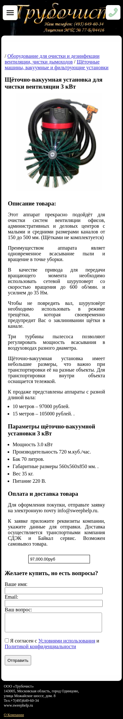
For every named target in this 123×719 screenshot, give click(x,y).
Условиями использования (66, 640)
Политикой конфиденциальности (40, 646)
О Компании (14, 715)
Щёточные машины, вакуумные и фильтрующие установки (57, 64)
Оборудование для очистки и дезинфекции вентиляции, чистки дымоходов (52, 58)
